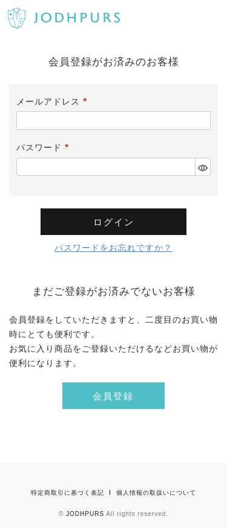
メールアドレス (53, 101)
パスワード (44, 147)
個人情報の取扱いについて (156, 492)
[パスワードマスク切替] (202, 167)
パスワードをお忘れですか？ (113, 248)
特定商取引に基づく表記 (67, 492)
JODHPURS (85, 513)
